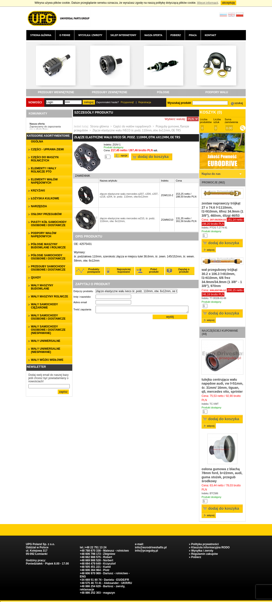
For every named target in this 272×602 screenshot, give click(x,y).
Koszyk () (211, 112)
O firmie (64, 35)
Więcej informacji (207, 2)
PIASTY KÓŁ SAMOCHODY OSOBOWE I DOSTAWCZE (48, 223)
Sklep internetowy (123, 35)
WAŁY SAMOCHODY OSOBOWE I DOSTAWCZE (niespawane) (48, 330)
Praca (193, 35)
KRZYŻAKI (38, 190)
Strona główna (40, 35)
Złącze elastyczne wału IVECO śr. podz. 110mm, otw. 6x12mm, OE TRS (136, 130)
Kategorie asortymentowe (48, 135)
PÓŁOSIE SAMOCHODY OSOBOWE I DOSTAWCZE (48, 257)
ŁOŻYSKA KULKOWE (45, 198)
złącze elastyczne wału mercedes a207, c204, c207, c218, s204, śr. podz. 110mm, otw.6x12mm (129, 195)
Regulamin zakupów (204, 554)
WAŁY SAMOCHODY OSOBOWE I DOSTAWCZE (48, 317)
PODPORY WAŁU (216, 92)
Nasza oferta (153, 35)
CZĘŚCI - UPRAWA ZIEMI (47, 149)
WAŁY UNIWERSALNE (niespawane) (45, 350)
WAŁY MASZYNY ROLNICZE (49, 296)
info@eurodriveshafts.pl (151, 547)
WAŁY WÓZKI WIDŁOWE (47, 359)
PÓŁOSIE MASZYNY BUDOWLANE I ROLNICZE (48, 246)
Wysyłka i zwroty (90, 35)
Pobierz (175, 35)
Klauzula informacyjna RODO (210, 547)
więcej (211, 249)
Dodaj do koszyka (153, 157)
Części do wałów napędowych (132, 126)
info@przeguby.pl (146, 550)
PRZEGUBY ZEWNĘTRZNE (109, 92)
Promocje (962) (213, 182)
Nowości (35, 102)
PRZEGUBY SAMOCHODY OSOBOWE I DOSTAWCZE (48, 268)
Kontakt (210, 35)
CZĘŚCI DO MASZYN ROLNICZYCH (44, 159)
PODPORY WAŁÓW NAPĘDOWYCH (43, 235)
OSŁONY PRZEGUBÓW (46, 214)
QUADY (36, 277)
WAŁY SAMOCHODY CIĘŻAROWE (44, 306)
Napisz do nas (211, 174)
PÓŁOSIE (163, 92)
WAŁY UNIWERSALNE (45, 341)
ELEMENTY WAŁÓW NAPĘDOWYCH (44, 181)
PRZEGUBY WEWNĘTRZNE (56, 92)
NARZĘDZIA (39, 206)
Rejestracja (144, 102)
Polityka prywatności (205, 544)
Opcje (124, 155)
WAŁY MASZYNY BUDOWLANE (42, 287)
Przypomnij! (127, 102)
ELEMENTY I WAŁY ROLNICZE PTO (43, 170)
